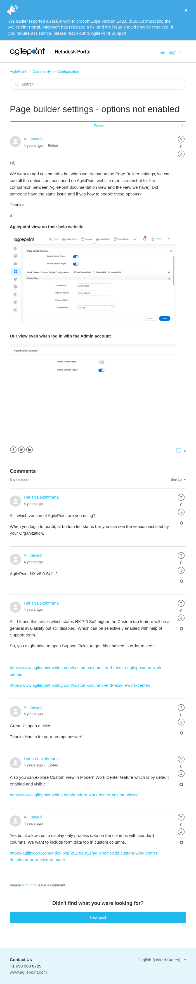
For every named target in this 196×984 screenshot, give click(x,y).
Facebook (13, 449)
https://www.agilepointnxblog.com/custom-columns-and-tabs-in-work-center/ (81, 685)
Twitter (21, 449)
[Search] (98, 84)
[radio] (181, 138)
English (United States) (160, 959)
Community (41, 71)
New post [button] (98, 917)
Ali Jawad (33, 138)
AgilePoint (18, 71)
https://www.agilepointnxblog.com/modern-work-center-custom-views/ (74, 794)
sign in (27, 885)
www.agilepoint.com (28, 972)
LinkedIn (29, 449)
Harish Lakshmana (41, 497)
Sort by (176, 479)
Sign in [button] (175, 52)
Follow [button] (99, 126)
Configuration (68, 71)
